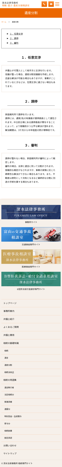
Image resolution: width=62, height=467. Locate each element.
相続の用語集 (9, 380)
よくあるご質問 (11, 327)
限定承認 (8, 438)
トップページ (9, 303)
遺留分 (7, 409)
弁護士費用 (8, 335)
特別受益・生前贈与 (13, 416)
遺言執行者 (9, 388)
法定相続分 (9, 395)
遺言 (6, 358)
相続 (6, 351)
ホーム (3, 22)
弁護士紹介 (8, 319)
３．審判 (14, 43)
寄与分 (7, 424)
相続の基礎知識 (11, 343)
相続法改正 (9, 372)
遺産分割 (8, 365)
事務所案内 (8, 311)
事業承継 (8, 402)
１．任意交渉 (16, 34)
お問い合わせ (9, 445)
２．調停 (14, 38)
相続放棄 (8, 431)
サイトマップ (9, 453)
